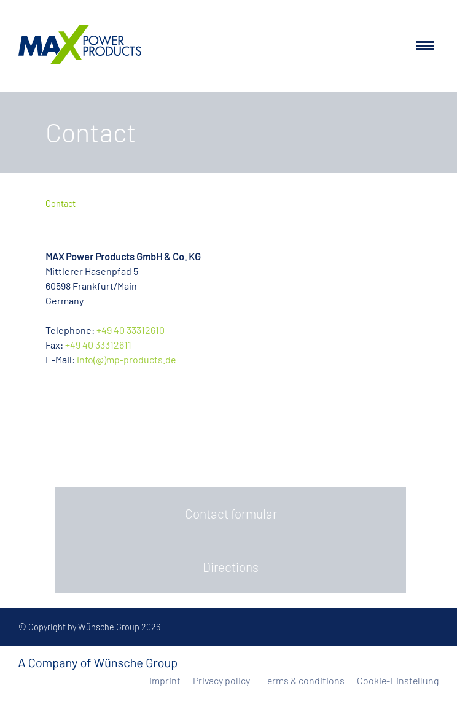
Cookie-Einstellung (398, 680)
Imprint (165, 680)
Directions (231, 566)
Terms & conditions (303, 680)
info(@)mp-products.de (126, 359)
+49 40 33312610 (130, 330)
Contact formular (231, 513)
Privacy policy (221, 680)
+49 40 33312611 (98, 344)
